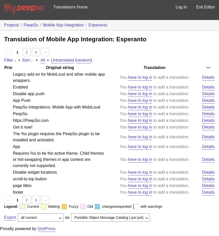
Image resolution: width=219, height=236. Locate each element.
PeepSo (31, 25)
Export (10, 217)
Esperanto (97, 25)
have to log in (140, 77)
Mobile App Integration (63, 25)
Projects (11, 25)
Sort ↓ (27, 60)
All (43, 60)
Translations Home (70, 7)
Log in (181, 7)
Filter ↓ (10, 60)
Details (208, 77)
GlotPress (46, 229)
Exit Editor (205, 7)
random (84, 60)
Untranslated (62, 60)
